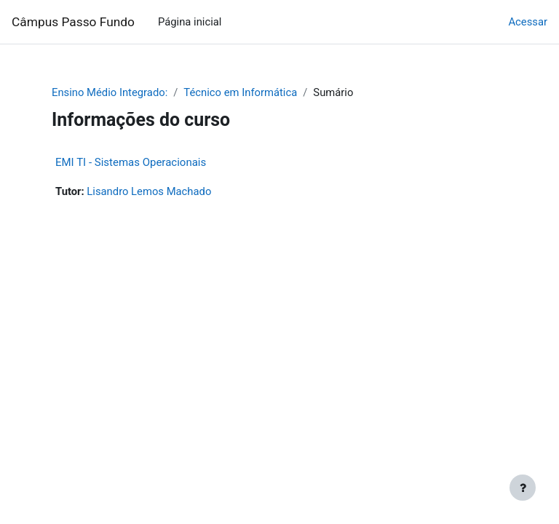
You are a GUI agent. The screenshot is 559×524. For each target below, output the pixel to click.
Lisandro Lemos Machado (149, 191)
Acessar (527, 21)
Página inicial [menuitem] (189, 21)
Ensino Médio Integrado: (109, 92)
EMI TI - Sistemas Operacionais (130, 162)
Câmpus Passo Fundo (73, 22)
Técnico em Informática (240, 92)
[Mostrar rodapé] (523, 488)
